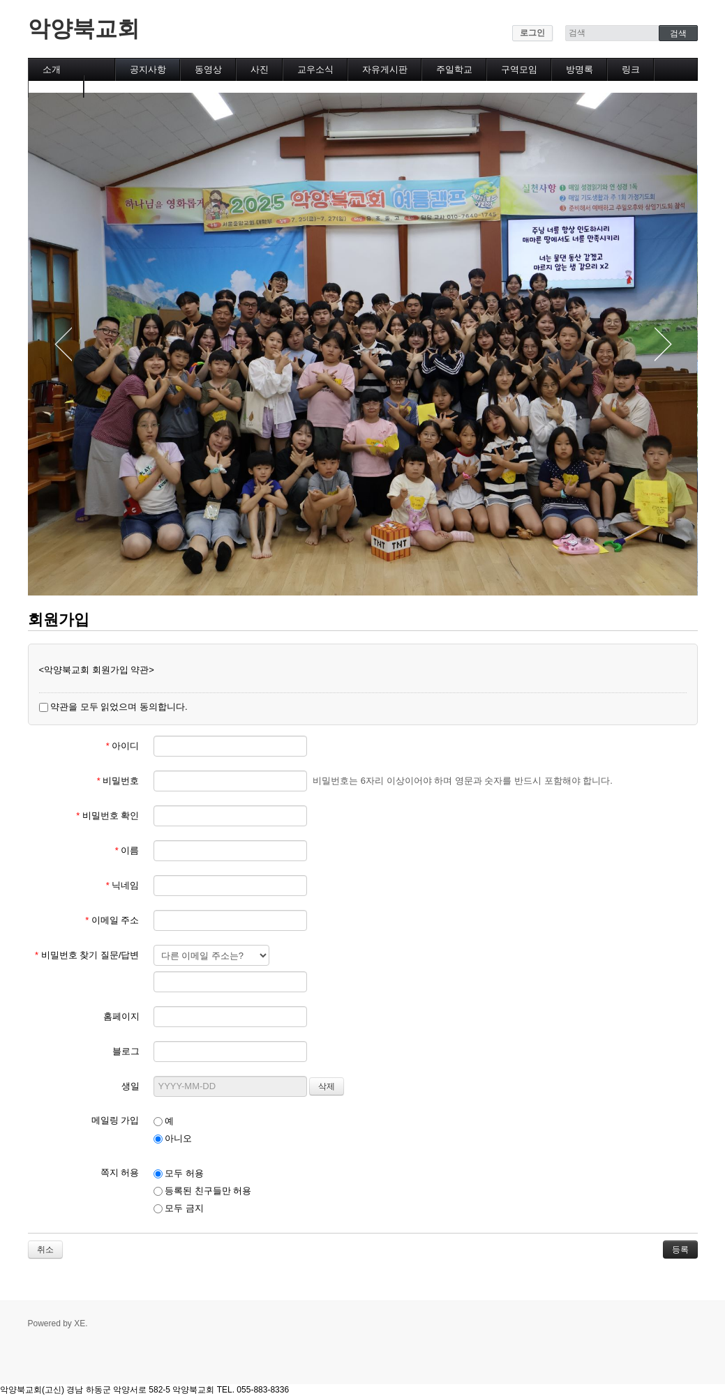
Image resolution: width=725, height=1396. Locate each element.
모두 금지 (179, 1208)
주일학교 (454, 69)
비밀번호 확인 (107, 815)
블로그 (126, 1051)
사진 (260, 69)
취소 (45, 1249)
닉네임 (123, 885)
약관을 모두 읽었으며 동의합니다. (113, 706)
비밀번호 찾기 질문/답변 (87, 955)
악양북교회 (84, 28)
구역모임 (519, 69)
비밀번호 (118, 780)
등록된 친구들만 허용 (203, 1190)
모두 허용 (179, 1173)
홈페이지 (121, 1016)
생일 (130, 1086)
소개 (52, 69)
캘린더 (56, 86)
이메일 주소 (112, 920)
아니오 (173, 1138)
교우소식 (315, 69)
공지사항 (148, 69)
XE (79, 1323)
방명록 (579, 69)
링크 (631, 69)
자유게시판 (385, 69)
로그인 (532, 33)
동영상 (208, 69)
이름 (127, 850)
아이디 (123, 746)
